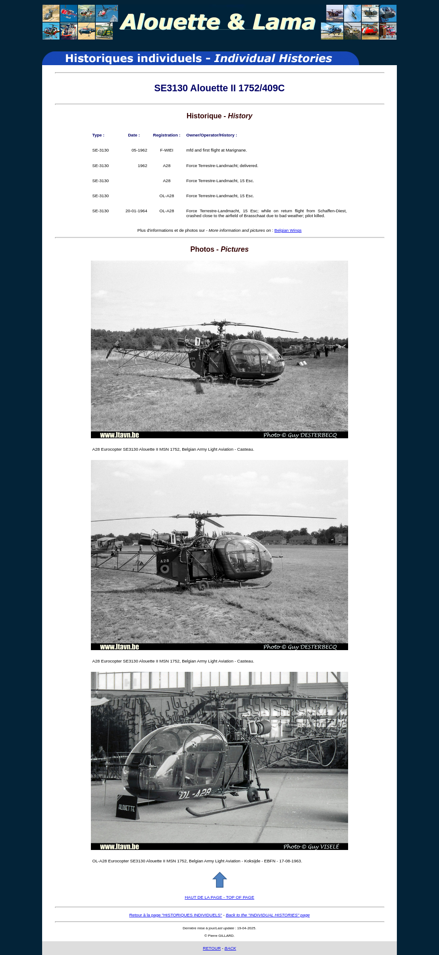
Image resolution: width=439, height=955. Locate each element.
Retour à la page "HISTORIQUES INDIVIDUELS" (175, 914)
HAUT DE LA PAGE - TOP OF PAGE (220, 897)
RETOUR (211, 948)
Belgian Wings (288, 230)
